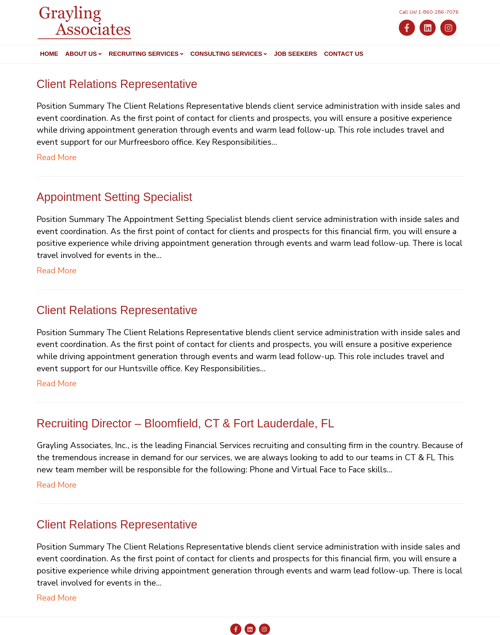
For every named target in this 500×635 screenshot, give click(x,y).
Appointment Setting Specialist (114, 196)
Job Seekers (295, 53)
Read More (57, 157)
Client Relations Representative (117, 84)
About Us (81, 53)
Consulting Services (226, 53)
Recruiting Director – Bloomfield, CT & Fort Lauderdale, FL (186, 423)
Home (49, 53)
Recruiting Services (144, 53)
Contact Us (343, 53)
